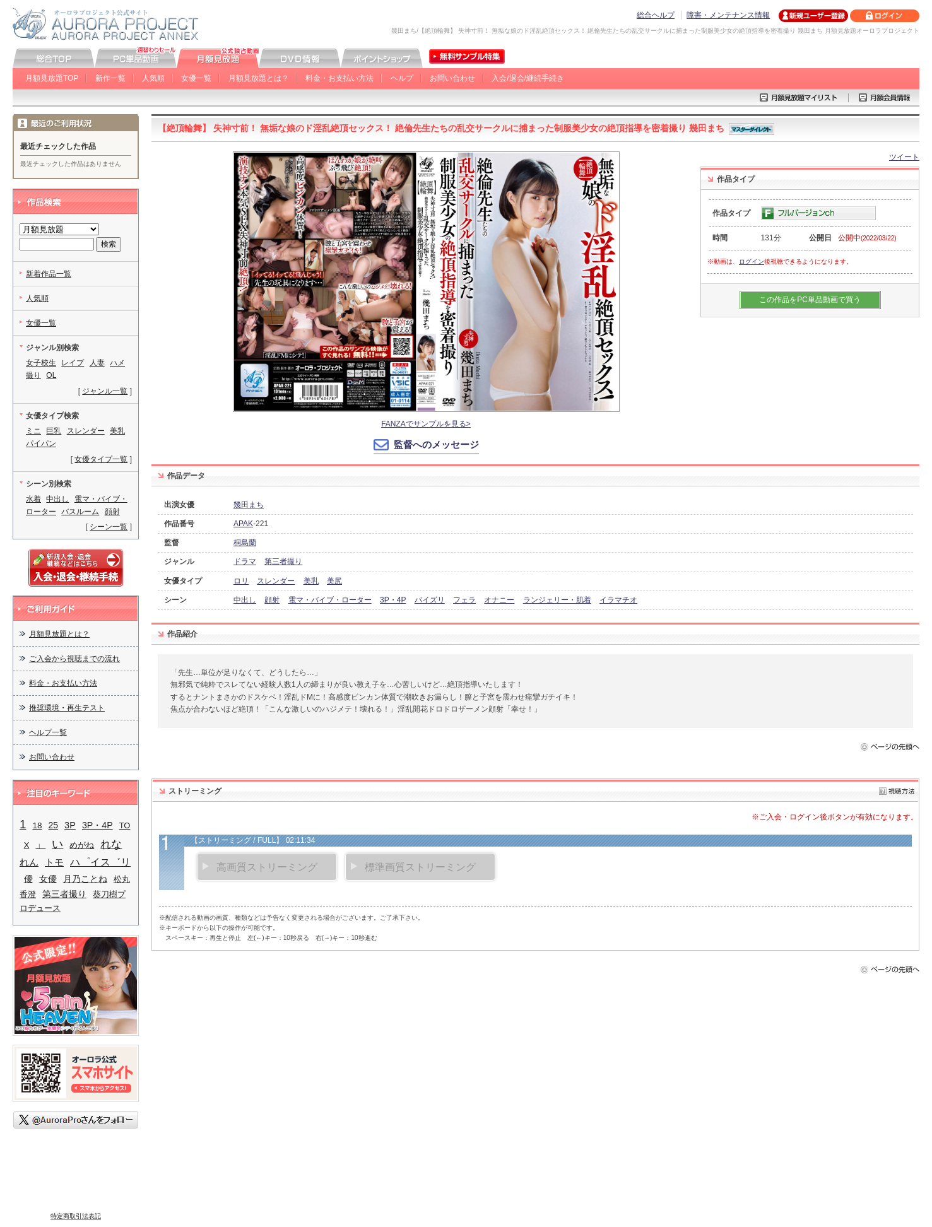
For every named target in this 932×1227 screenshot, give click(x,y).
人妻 (97, 362)
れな (111, 844)
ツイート (904, 157)
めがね (81, 845)
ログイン (751, 261)
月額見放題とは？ (258, 78)
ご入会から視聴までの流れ (74, 658)
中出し (244, 600)
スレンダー (276, 581)
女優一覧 (196, 78)
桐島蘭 (244, 542)
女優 (48, 879)
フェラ (464, 600)
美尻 (334, 581)
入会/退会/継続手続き (528, 78)
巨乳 (53, 430)
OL (51, 375)
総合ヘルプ (656, 15)
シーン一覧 (108, 526)
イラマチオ (618, 600)
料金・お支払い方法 (339, 78)
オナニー (499, 600)
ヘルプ (402, 78)
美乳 (311, 581)
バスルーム (80, 511)
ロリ (241, 581)
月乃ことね (85, 879)
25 (53, 825)
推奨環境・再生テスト (67, 707)
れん (29, 862)
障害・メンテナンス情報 (728, 15)
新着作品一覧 (48, 273)
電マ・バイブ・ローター (330, 600)
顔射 (272, 600)
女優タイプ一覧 (100, 459)
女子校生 (41, 362)
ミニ (33, 430)
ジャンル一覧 (104, 391)
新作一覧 (110, 78)
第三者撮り (283, 561)
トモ (54, 862)
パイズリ (430, 600)
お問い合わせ (452, 78)
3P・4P (393, 600)
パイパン (41, 443)
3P (70, 825)
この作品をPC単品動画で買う (810, 299)
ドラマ (244, 561)
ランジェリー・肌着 (557, 600)
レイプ (72, 362)
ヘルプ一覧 (48, 732)
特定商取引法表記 (75, 1215)
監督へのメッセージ (436, 444)
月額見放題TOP (51, 78)
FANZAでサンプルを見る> (426, 424)
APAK (243, 523)
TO (125, 825)
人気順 (153, 78)
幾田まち (248, 504)
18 (37, 825)
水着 (33, 499)
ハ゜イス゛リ (100, 862)
